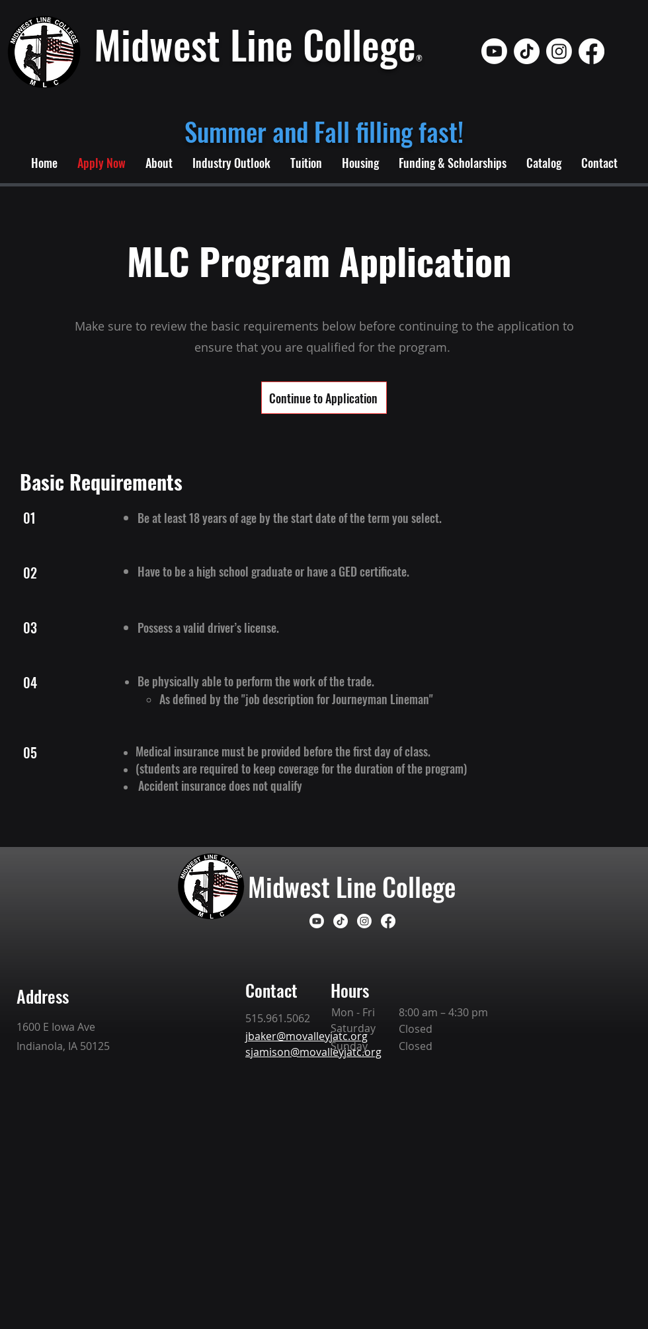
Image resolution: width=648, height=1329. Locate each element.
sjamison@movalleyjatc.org (313, 1052)
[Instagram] (559, 51)
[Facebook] (591, 51)
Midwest (292, 886)
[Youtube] (494, 51)
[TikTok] (527, 51)
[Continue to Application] (324, 398)
